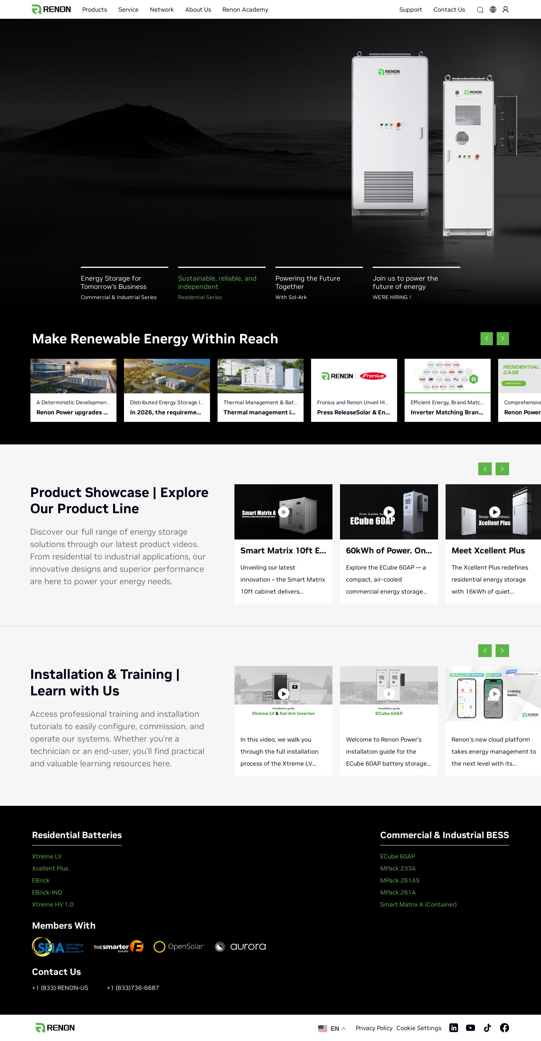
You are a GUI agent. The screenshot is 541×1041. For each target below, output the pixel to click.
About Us (198, 9)
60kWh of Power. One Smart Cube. (413, 550)
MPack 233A (398, 868)
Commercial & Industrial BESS (444, 835)
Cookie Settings (418, 1028)
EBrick (41, 880)
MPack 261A (398, 892)
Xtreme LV (47, 856)
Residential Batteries (77, 835)
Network (162, 9)
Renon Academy (245, 9)
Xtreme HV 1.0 (53, 904)
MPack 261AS (400, 880)
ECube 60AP (397, 856)
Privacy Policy (374, 1028)
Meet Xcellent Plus (488, 550)
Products (94, 9)
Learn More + (58, 193)
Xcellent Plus (50, 868)
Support (410, 9)
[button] (125, 282)
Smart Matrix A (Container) (418, 904)
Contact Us (449, 9)
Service (128, 9)
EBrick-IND (47, 892)
